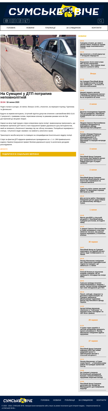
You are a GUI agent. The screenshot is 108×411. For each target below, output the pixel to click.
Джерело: (4, 149)
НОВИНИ (82, 36)
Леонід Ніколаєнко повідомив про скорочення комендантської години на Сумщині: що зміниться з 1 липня (93, 263)
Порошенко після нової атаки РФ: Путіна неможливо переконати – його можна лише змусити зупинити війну (92, 64)
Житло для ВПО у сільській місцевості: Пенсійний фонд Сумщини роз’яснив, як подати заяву (92, 220)
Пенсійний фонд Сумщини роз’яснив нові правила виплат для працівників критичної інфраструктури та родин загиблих (92, 160)
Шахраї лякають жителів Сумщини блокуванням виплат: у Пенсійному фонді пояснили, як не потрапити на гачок (92, 95)
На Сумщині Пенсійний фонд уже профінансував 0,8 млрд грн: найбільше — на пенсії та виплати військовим (92, 83)
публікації (50, 28)
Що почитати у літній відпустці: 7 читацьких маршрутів (92, 55)
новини (30, 28)
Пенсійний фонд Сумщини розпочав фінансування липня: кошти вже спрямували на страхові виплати (92, 180)
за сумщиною (73, 28)
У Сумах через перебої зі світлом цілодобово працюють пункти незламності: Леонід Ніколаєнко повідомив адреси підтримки (92, 331)
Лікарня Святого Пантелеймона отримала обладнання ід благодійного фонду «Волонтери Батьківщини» (92, 125)
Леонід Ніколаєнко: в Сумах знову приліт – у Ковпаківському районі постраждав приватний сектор (93, 363)
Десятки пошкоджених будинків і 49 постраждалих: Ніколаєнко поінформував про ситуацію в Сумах (92, 114)
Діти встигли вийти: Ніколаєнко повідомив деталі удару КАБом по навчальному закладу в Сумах (92, 200)
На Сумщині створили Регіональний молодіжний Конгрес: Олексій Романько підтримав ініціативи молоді (91, 375)
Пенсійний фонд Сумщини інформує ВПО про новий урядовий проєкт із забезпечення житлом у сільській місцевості (90, 352)
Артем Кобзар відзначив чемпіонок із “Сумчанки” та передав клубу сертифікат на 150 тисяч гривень (91, 310)
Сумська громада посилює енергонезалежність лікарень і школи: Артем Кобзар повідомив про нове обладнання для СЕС (93, 285)
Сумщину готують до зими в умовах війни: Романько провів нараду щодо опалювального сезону (92, 45)
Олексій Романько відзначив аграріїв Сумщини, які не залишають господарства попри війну (93, 274)
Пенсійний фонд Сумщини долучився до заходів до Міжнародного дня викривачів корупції (92, 386)
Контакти (96, 28)
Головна (11, 28)
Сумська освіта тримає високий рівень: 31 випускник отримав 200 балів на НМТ (92, 190)
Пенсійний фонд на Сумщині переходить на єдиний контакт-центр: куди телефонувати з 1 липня (92, 252)
